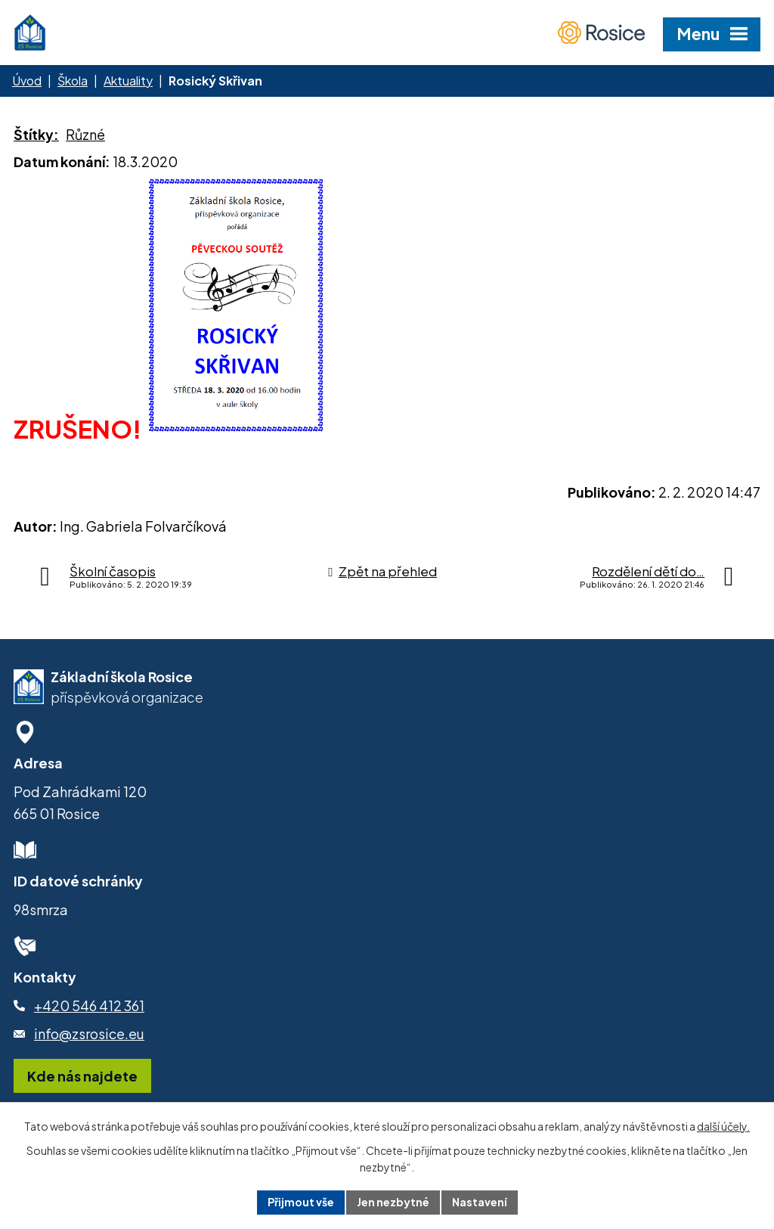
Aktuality (128, 80)
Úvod (27, 80)
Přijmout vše (301, 1202)
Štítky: (36, 134)
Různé (85, 134)
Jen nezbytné (393, 1202)
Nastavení (479, 1202)
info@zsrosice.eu (89, 1033)
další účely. (723, 1126)
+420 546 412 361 (89, 1005)
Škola (72, 80)
